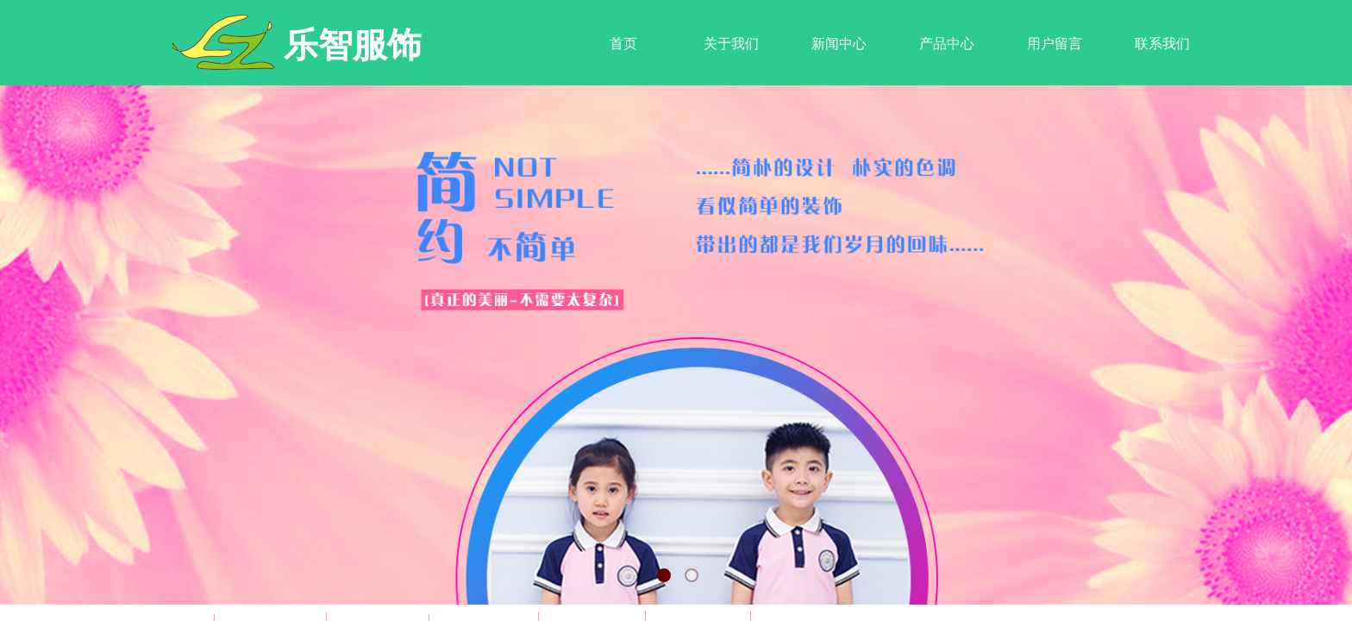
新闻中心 (839, 43)
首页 (623, 43)
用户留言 (1054, 43)
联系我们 (1162, 43)
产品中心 (946, 43)
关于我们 (731, 43)
